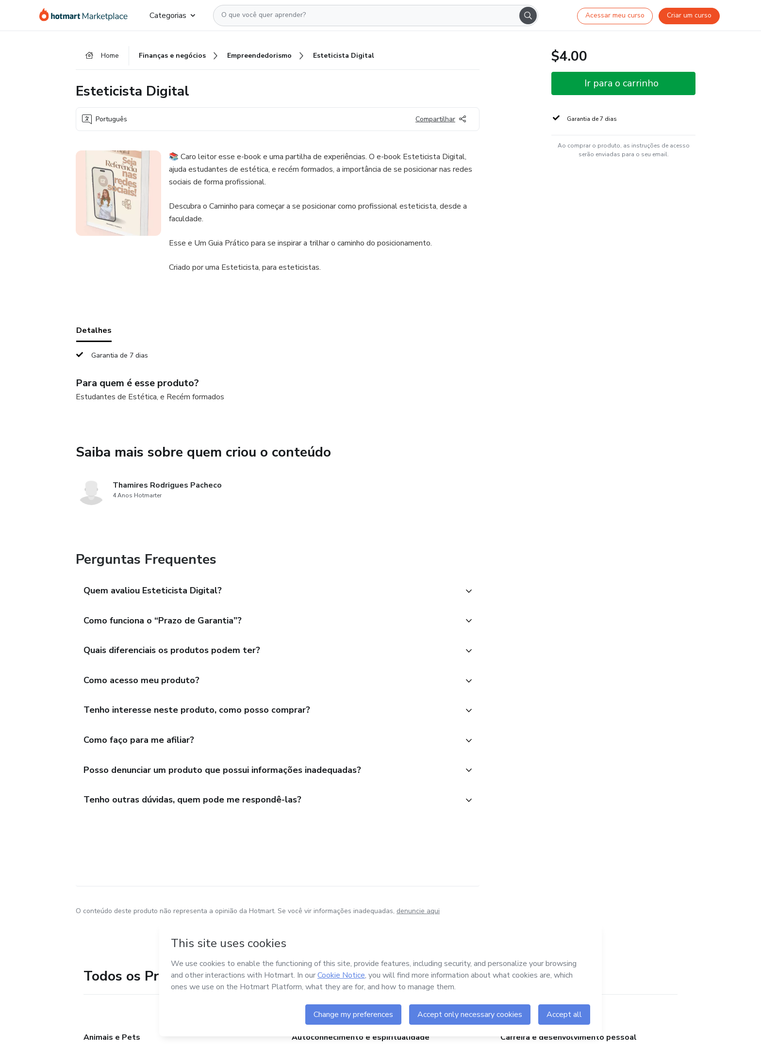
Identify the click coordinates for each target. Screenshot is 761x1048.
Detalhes (94, 331)
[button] (267, 592)
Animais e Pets (111, 1040)
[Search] (528, 15)
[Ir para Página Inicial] (86, 15)
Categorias (172, 15)
